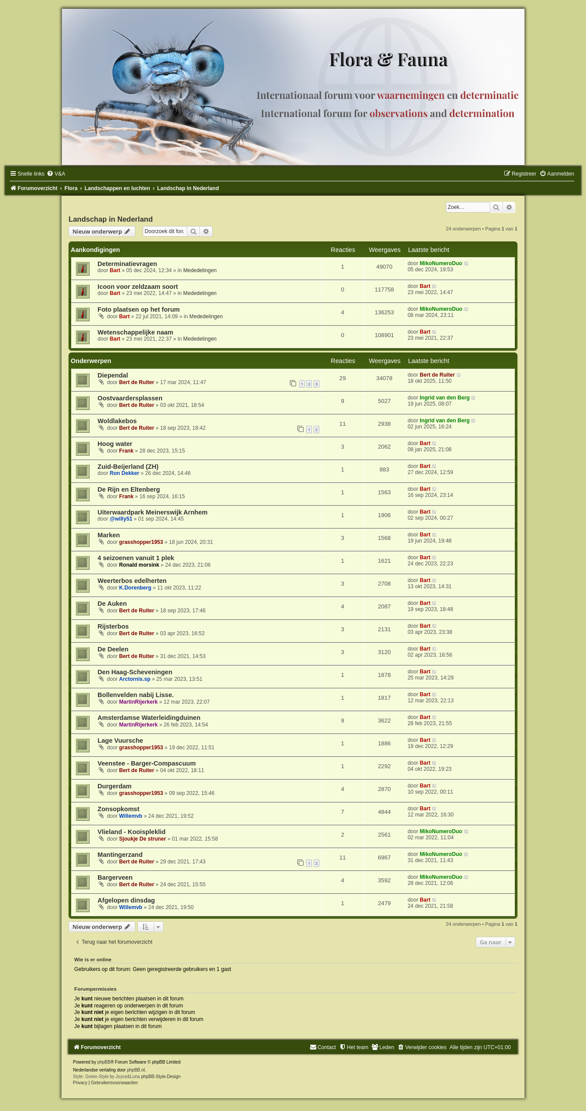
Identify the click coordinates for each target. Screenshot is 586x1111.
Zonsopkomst (118, 809)
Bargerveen (115, 877)
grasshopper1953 (141, 542)
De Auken (112, 603)
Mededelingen (200, 270)
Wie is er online (93, 959)
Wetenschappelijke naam (135, 332)
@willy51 (121, 519)
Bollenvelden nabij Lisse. (136, 694)
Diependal (113, 375)
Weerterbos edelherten (132, 580)
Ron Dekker (124, 473)
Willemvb (130, 816)
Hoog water (115, 443)
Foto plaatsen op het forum (139, 309)
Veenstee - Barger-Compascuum (146, 763)
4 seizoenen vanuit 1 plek (136, 557)
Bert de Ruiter (136, 382)
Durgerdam (114, 786)
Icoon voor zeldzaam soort (138, 286)
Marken (109, 535)
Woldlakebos (117, 420)
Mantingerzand (120, 854)
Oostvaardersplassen (130, 398)
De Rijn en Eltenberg (129, 489)
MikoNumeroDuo (441, 263)
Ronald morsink (139, 565)
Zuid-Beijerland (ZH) (128, 466)
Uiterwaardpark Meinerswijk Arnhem (152, 512)
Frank (126, 451)
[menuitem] (56, 174)
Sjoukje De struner (142, 839)
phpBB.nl (136, 1070)
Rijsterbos (113, 626)
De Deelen (113, 649)
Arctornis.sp (134, 679)
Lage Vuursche (120, 740)
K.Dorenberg (135, 588)
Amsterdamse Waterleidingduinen (149, 717)
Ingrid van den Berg (445, 398)
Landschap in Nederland (111, 219)
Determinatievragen (127, 263)
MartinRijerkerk (138, 702)
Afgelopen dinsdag (126, 900)
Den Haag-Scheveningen (135, 672)
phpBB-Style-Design (161, 1076)
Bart (115, 270)
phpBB (104, 1062)
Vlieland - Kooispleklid (132, 831)
